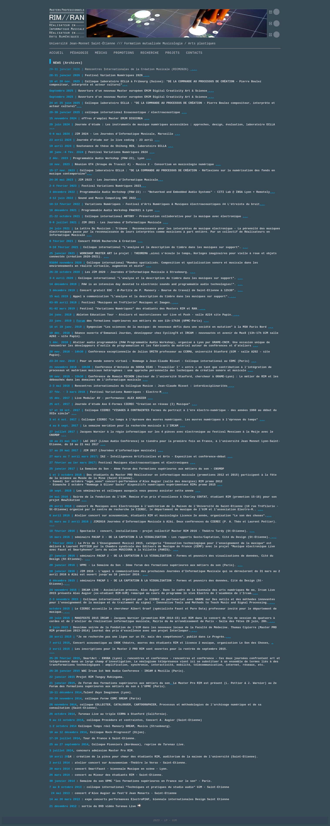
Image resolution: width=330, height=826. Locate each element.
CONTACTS (194, 53)
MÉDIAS (101, 53)
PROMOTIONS (124, 53)
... (193, 69)
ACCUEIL (56, 53)
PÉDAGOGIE (79, 53)
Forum (81, 320)
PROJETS (172, 53)
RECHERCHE (149, 53)
